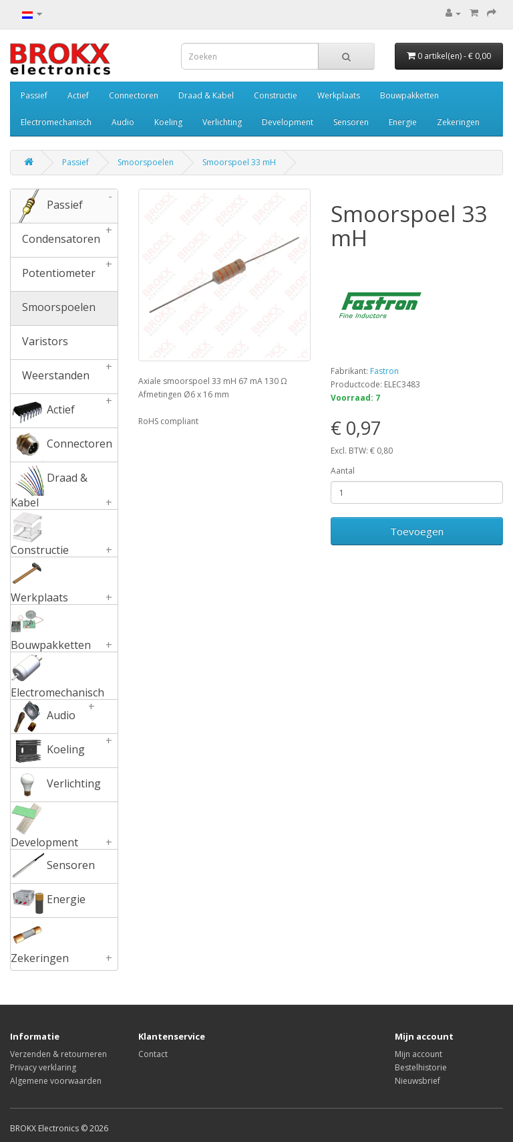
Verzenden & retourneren (58, 1054)
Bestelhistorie (421, 1067)
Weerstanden (64, 376)
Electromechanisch (56, 122)
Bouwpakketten (409, 95)
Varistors (39, 342)
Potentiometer (64, 274)
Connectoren (133, 95)
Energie (403, 122)
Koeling (168, 122)
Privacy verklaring (43, 1067)
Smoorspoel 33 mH (239, 162)
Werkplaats (338, 95)
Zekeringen (458, 122)
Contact (153, 1054)
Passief (34, 95)
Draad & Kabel (206, 95)
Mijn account (418, 1054)
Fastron (384, 371)
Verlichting (222, 122)
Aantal (343, 470)
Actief (78, 95)
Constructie (275, 95)
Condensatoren (64, 240)
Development (287, 122)
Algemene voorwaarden (56, 1080)
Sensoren (351, 122)
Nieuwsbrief (417, 1080)
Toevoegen (417, 531)
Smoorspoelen (146, 162)
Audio (123, 122)
